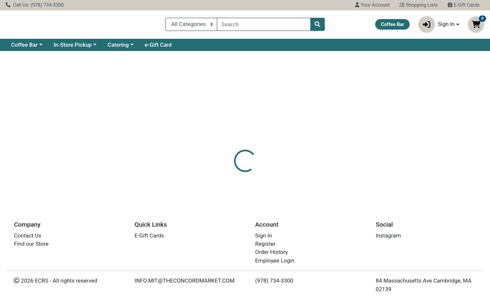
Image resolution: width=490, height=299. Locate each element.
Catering (118, 47)
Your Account (372, 5)
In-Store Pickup (73, 47)
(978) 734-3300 (274, 280)
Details (222, 143)
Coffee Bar (24, 47)
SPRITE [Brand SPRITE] (283, 169)
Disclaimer (253, 143)
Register (265, 243)
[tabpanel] (347, 172)
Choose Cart (420, 105)
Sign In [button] (436, 25)
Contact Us (27, 235)
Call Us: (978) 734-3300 (35, 5)
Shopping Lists (419, 5)
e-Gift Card (158, 47)
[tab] (222, 142)
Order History (271, 252)
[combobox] (263, 25)
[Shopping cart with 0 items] (476, 25)
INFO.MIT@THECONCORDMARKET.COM (185, 280)
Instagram (388, 235)
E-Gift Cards (463, 5)
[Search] (263, 25)
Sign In (263, 235)
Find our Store (31, 243)
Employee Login (274, 260)
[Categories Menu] (191, 25)
